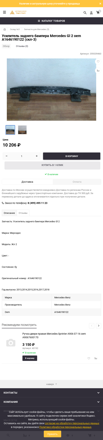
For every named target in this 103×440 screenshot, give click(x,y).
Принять (52, 434)
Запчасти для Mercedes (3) (36, 29)
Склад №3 (15, 29)
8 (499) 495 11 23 (37, 203)
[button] (98, 325)
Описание (9, 213)
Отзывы (23, 213)
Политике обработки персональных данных (65, 427)
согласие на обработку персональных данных (72, 423)
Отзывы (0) (22, 46)
